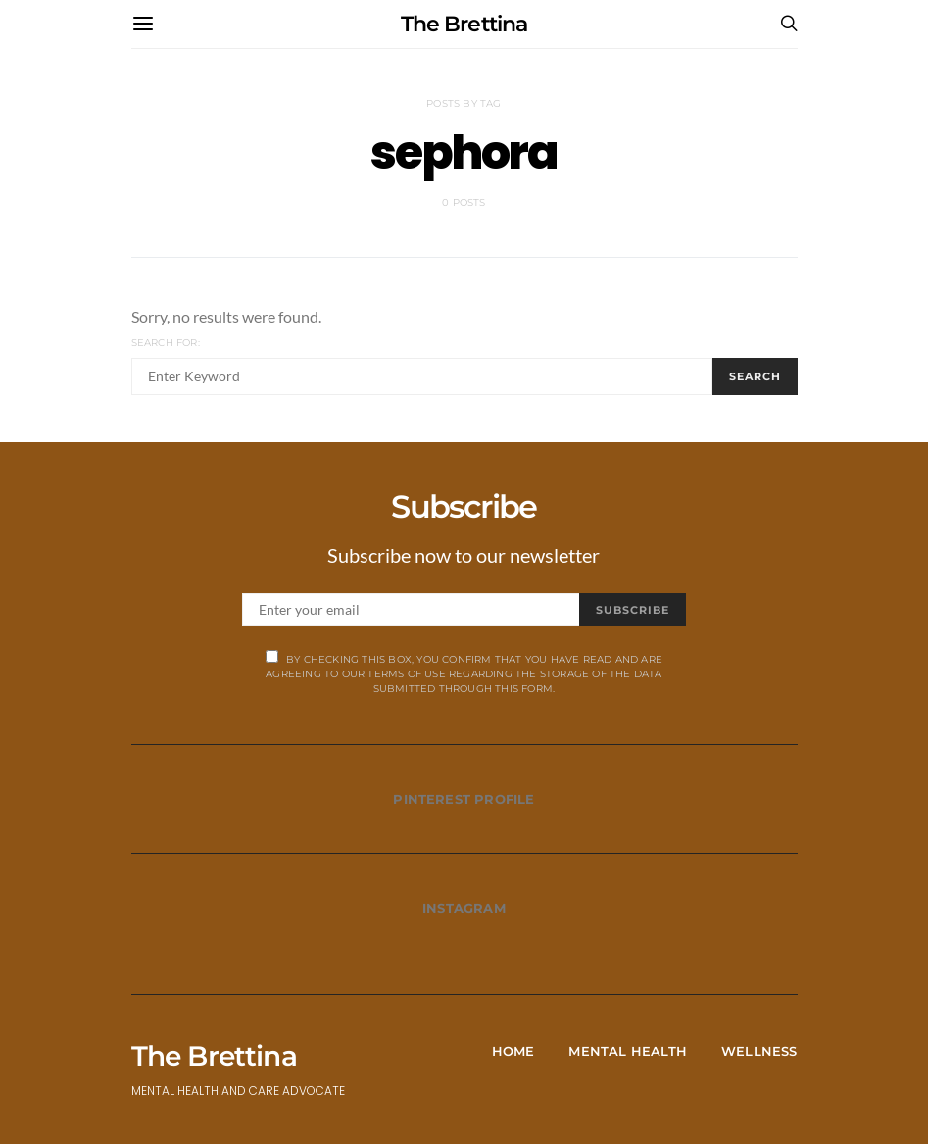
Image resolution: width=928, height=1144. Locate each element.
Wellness (759, 1051)
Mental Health (627, 1051)
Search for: (165, 342)
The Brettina (463, 24)
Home (513, 1051)
